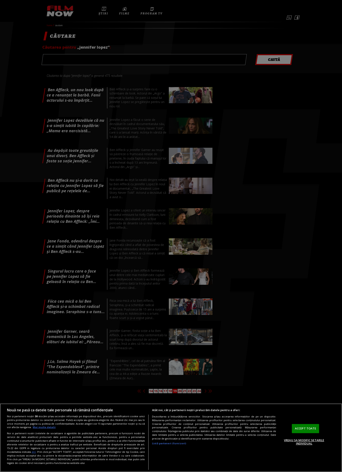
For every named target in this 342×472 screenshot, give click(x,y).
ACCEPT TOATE (305, 428)
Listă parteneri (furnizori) (169, 443)
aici (34, 452)
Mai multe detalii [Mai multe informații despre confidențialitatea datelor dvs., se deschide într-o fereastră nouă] (44, 427)
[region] (171, 437)
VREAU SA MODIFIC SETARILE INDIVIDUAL (304, 442)
